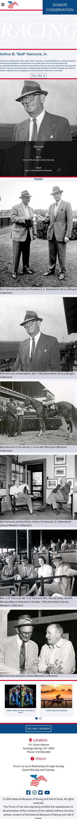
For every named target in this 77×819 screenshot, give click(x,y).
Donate (60, 4)
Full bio (38, 75)
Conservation (59, 9)
